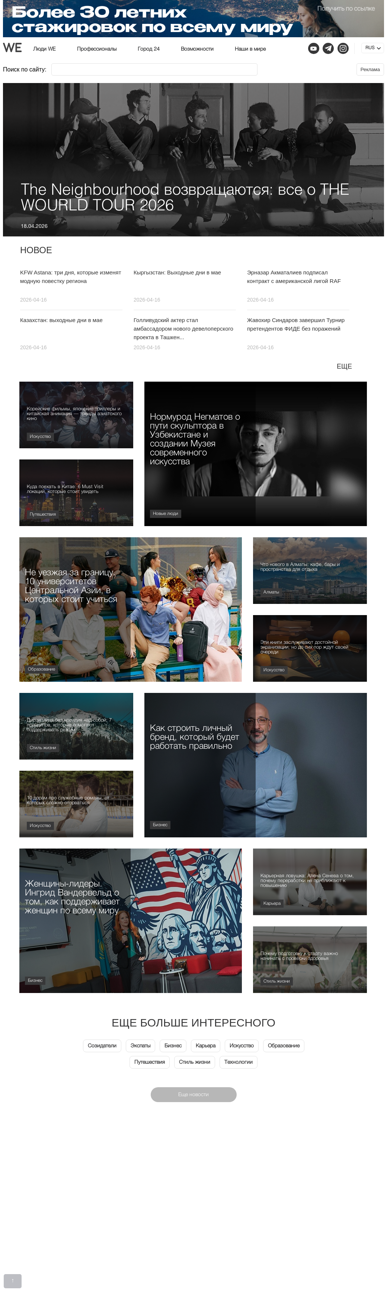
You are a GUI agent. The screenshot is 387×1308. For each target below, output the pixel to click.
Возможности (197, 49)
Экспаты (140, 1045)
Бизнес (160, 825)
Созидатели (102, 1045)
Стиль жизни (43, 748)
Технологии (238, 1062)
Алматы (271, 592)
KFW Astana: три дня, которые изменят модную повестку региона (70, 276)
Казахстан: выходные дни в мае (61, 320)
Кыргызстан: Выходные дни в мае (177, 272)
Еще (344, 366)
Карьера (272, 903)
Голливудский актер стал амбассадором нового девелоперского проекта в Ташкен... (183, 328)
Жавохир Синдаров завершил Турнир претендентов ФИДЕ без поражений (296, 324)
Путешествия (43, 514)
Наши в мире (250, 49)
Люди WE (44, 49)
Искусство (40, 437)
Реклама (370, 69)
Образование (41, 669)
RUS (369, 48)
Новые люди (165, 514)
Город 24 (149, 49)
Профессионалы (96, 49)
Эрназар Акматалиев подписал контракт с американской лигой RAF (294, 276)
